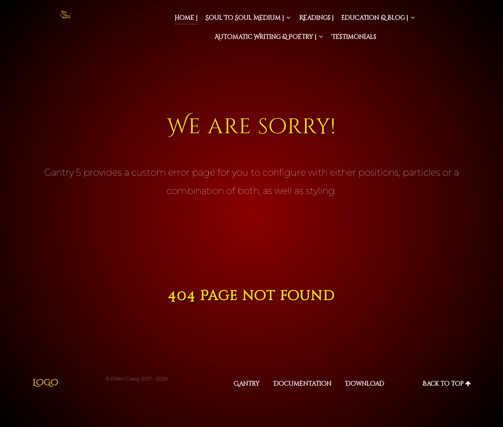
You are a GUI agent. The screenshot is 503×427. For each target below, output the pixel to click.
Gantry (247, 384)
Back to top (446, 384)
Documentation (302, 384)
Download (364, 384)
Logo (45, 382)
